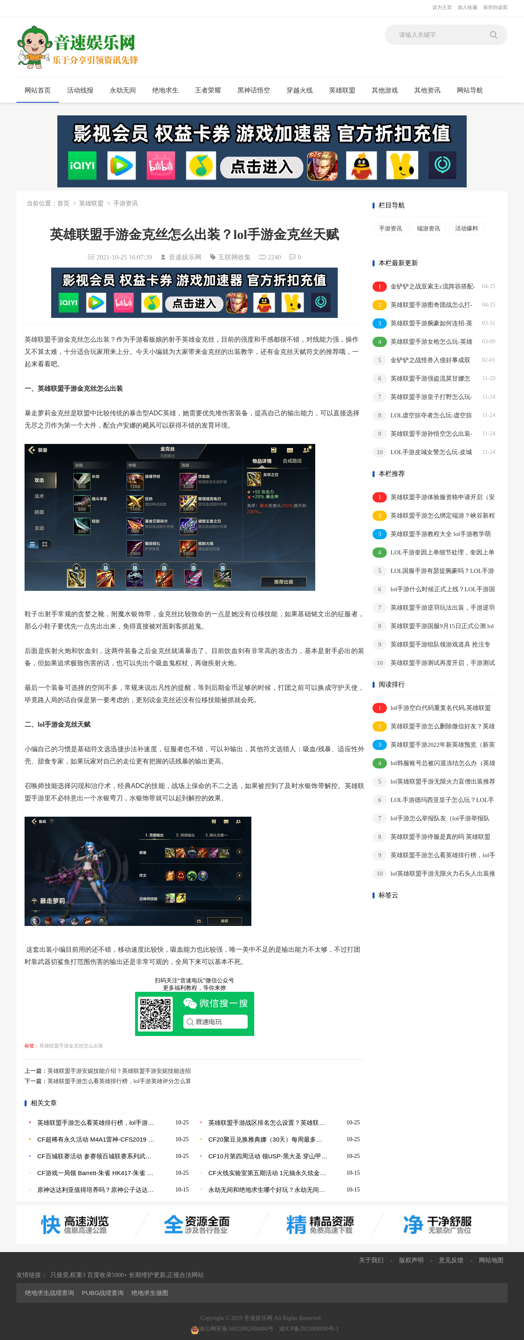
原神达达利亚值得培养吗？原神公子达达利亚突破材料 (97, 1189)
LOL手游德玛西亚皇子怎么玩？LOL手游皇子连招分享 (433, 800)
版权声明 (411, 1260)
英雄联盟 (345, 90)
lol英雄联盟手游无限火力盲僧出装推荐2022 (434, 782)
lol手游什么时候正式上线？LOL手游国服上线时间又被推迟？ (434, 589)
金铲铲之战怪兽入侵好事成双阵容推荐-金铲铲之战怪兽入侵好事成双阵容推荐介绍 (423, 360)
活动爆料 (466, 228)
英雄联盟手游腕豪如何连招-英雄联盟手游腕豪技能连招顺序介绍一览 (422, 323)
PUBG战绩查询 (103, 1292)
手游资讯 (125, 203)
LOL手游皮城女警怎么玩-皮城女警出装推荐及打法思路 (422, 452)
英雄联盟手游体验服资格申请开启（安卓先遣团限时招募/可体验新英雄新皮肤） (434, 497)
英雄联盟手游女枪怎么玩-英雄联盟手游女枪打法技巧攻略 (422, 342)
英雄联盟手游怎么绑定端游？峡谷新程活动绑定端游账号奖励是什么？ (434, 516)
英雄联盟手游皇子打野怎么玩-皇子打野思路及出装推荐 (422, 397)
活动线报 (83, 90)
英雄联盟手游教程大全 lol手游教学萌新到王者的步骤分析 (432, 534)
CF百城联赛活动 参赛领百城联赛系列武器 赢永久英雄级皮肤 (97, 1156)
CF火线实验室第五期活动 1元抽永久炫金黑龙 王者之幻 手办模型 (268, 1172)
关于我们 (371, 1260)
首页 (63, 203)
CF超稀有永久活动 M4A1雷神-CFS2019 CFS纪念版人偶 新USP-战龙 (97, 1139)
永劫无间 (126, 90)
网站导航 (473, 90)
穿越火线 (303, 90)
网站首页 (38, 90)
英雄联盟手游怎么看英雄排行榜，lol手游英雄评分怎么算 (119, 1081)
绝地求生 (168, 90)
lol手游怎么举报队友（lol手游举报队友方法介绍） (431, 818)
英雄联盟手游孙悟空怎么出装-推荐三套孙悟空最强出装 (422, 434)
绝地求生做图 (149, 1292)
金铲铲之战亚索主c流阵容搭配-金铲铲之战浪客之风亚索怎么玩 (424, 287)
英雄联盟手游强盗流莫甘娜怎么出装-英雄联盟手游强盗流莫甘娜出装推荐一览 (423, 379)
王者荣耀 (211, 90)
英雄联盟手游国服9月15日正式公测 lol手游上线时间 (433, 626)
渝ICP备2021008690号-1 (309, 1329)
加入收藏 (467, 7)
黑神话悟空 (257, 90)
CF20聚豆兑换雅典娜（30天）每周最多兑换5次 (268, 1139)
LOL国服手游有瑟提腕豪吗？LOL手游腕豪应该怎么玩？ (433, 571)
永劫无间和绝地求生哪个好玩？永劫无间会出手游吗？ (268, 1189)
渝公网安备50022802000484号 (232, 1329)
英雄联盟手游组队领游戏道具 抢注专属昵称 (431, 645)
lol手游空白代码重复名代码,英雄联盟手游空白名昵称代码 (432, 708)
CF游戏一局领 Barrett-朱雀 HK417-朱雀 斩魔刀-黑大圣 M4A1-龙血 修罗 (97, 1172)
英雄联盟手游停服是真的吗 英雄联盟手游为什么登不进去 (431, 837)
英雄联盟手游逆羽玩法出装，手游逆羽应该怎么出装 (434, 608)
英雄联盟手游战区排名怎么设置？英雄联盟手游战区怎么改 (268, 1122)
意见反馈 (451, 1260)
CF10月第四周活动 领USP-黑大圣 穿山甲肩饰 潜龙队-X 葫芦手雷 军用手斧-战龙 (268, 1156)
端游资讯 (428, 228)
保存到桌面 (495, 7)
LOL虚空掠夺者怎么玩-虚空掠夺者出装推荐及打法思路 (422, 415)
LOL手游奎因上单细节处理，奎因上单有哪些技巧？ (434, 553)
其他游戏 (388, 90)
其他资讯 (430, 90)
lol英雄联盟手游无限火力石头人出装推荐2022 (434, 874)
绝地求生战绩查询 (49, 1292)
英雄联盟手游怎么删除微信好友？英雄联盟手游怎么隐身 (434, 726)
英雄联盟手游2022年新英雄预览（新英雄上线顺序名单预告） (434, 745)
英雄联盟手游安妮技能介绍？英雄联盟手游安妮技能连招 (119, 1071)
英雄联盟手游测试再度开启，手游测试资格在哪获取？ (434, 663)
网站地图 (491, 1260)
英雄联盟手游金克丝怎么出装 (71, 1046)
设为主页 (442, 7)
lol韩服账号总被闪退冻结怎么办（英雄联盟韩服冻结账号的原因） (434, 763)
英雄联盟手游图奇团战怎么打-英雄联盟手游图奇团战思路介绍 (422, 305)
